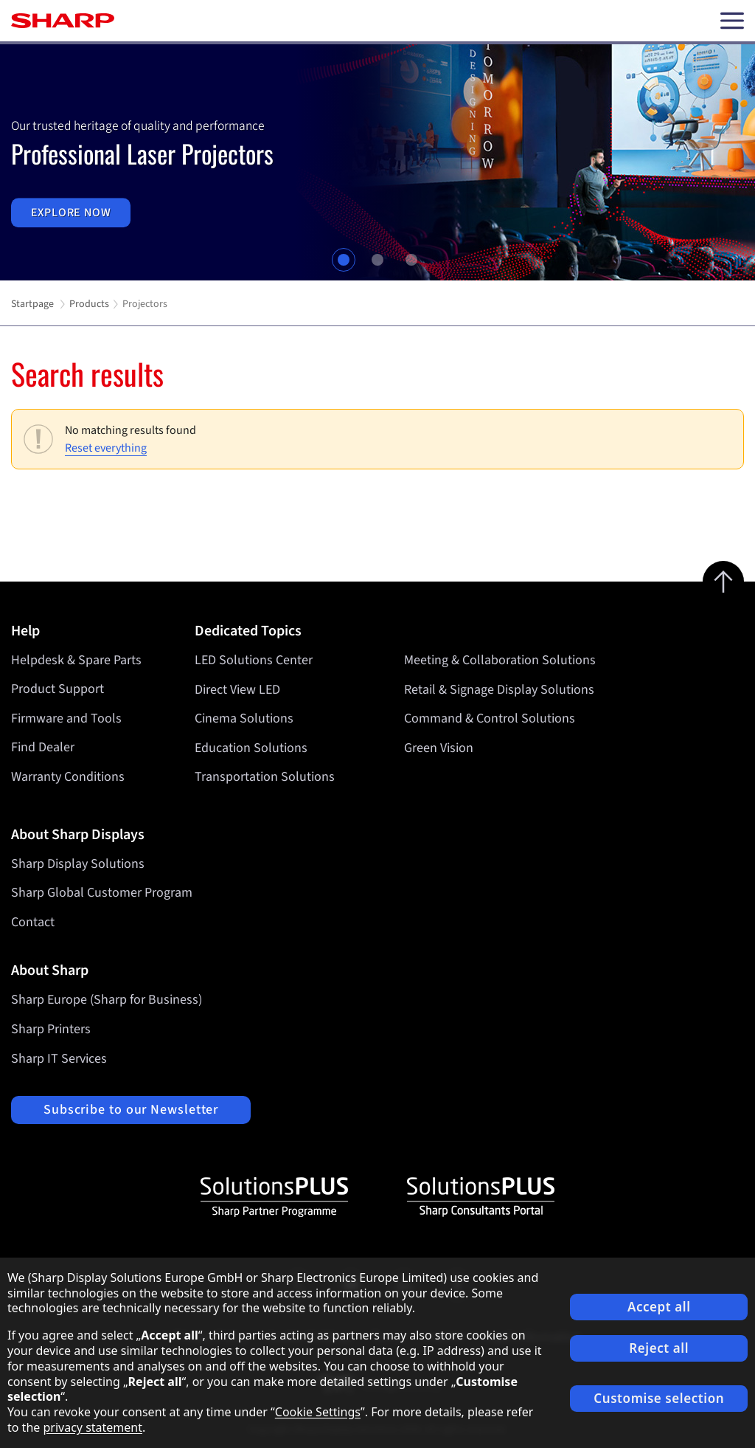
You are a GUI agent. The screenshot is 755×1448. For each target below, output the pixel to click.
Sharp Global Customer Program (101, 892)
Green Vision (438, 747)
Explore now (71, 212)
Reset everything (106, 448)
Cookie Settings (318, 1412)
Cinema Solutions (244, 718)
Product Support (57, 689)
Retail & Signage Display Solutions (499, 689)
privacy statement (92, 1427)
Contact (33, 922)
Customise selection (659, 1398)
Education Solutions (251, 747)
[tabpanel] (377, 162)
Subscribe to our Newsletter (131, 1109)
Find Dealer (42, 747)
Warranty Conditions (68, 777)
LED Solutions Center (254, 660)
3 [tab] (411, 260)
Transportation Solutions (265, 777)
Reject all (659, 1348)
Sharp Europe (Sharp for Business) (106, 999)
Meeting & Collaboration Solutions (500, 660)
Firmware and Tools (66, 718)
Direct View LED (237, 689)
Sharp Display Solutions (78, 864)
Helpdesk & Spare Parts (76, 660)
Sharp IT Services (59, 1058)
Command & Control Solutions (489, 718)
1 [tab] (343, 260)
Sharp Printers (51, 1029)
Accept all (659, 1306)
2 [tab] (377, 260)
